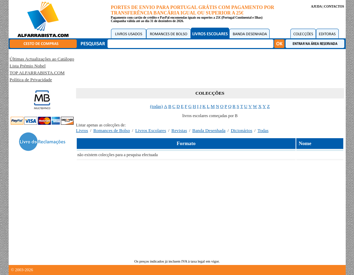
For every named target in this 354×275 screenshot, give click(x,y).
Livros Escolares (150, 130)
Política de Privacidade (31, 79)
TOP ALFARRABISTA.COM (37, 72)
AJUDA (316, 6)
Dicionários (241, 130)
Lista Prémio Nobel (28, 65)
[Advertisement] (210, 67)
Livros (82, 130)
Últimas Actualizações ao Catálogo (42, 58)
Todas (263, 130)
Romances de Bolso (111, 130)
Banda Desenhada (208, 130)
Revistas (179, 130)
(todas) (156, 106)
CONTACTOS (334, 6)
